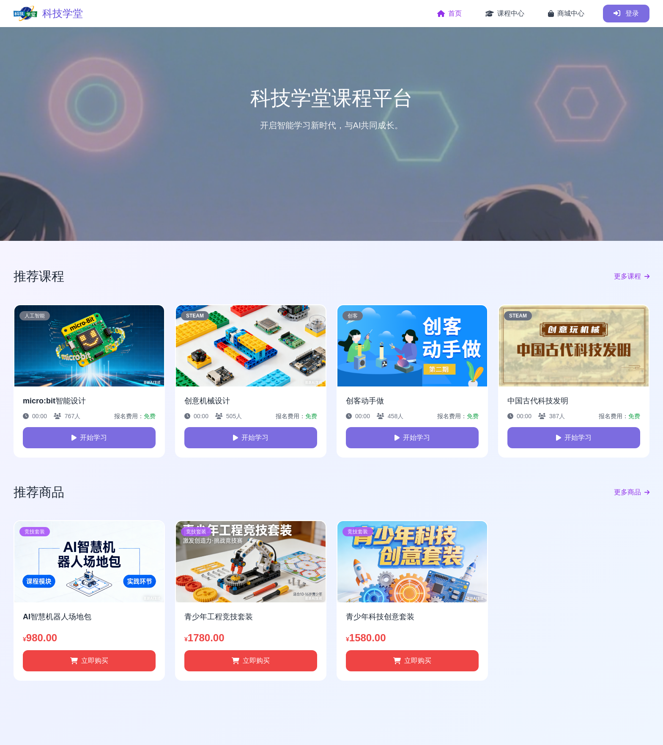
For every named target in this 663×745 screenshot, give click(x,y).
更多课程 (631, 276)
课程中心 (504, 13)
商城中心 (566, 13)
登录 (626, 13)
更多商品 (631, 492)
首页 (449, 13)
